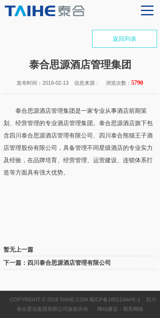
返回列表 (125, 38)
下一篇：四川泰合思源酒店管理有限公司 (57, 262)
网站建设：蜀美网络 (120, 309)
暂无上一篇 (18, 249)
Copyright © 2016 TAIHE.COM (49, 300)
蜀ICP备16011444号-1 (114, 300)
